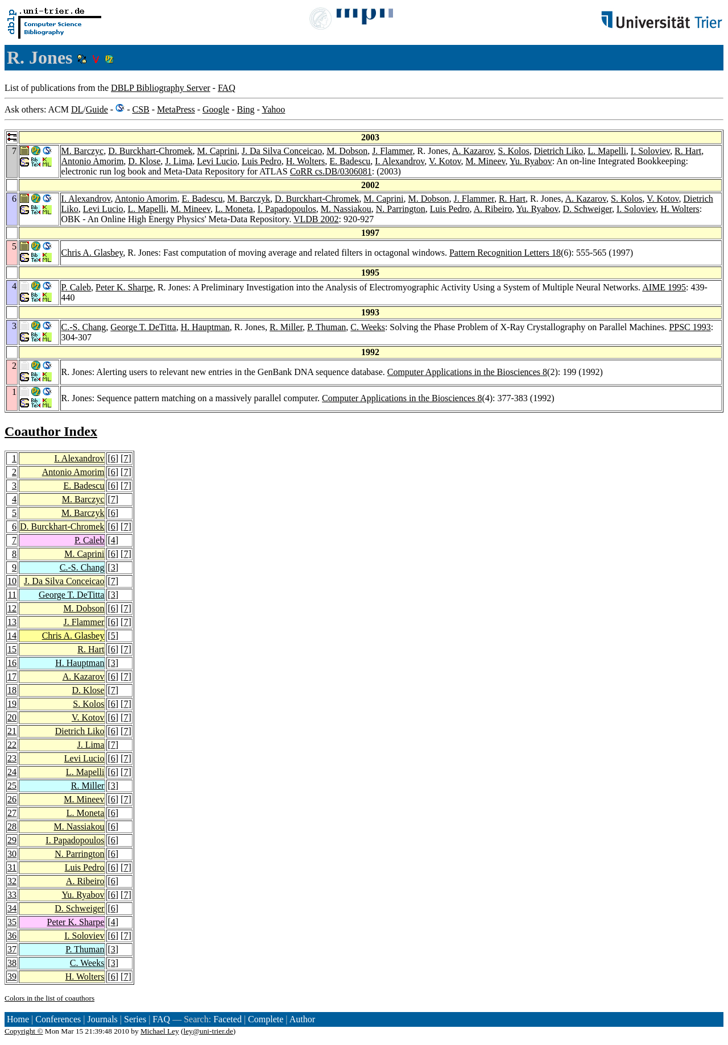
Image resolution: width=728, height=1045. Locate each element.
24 (11, 772)
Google (215, 109)
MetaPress (176, 109)
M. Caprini (217, 151)
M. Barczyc (82, 151)
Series (135, 1019)
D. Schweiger (587, 209)
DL (77, 109)
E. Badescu (349, 161)
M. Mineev (485, 161)
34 (11, 908)
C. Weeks (367, 327)
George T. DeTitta (143, 327)
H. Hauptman (205, 327)
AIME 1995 (664, 287)
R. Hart (688, 151)
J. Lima (178, 161)
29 (11, 840)
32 (11, 881)
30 (11, 854)
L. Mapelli (607, 151)
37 (11, 949)
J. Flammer (392, 151)
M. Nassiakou (346, 209)
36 (11, 935)
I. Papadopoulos (287, 209)
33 (11, 895)
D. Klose (144, 161)
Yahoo (273, 109)
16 (11, 663)
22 (11, 745)
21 (11, 731)
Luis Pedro (262, 161)
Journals (102, 1019)
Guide (97, 109)
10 (11, 581)
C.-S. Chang (83, 327)
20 (11, 717)
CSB (140, 109)
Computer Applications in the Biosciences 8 (467, 372)
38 (11, 963)
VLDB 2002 (316, 219)
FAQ (226, 88)
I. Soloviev (650, 151)
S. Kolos (514, 151)
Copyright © (24, 1031)
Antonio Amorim (92, 161)
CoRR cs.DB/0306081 (331, 171)
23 (11, 758)
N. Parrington (400, 209)
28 (11, 826)
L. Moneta (234, 209)
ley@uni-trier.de (208, 1031)
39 (11, 976)
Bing (245, 109)
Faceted (227, 1019)
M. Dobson (346, 151)
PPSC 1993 (689, 327)
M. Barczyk (248, 198)
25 (11, 785)
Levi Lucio (217, 161)
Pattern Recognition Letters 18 (505, 252)
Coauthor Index (51, 431)
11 (12, 594)
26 (11, 799)
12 (11, 608)
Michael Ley (159, 1031)
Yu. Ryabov (531, 161)
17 (11, 676)
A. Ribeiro (493, 209)
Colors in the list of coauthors (49, 998)
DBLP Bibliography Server (160, 88)
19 (11, 704)
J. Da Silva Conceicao (282, 151)
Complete (265, 1019)
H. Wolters (305, 161)
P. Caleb (76, 287)
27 (11, 813)
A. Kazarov (473, 151)
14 (11, 635)
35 (11, 922)
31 (11, 867)
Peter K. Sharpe (124, 287)
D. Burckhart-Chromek (150, 151)
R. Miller (286, 327)
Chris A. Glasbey (92, 252)
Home (18, 1019)
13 (11, 622)
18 (11, 690)
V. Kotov (445, 161)
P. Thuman (326, 327)
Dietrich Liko (559, 151)
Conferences (58, 1019)
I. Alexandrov (399, 161)
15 (11, 649)
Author (302, 1019)
